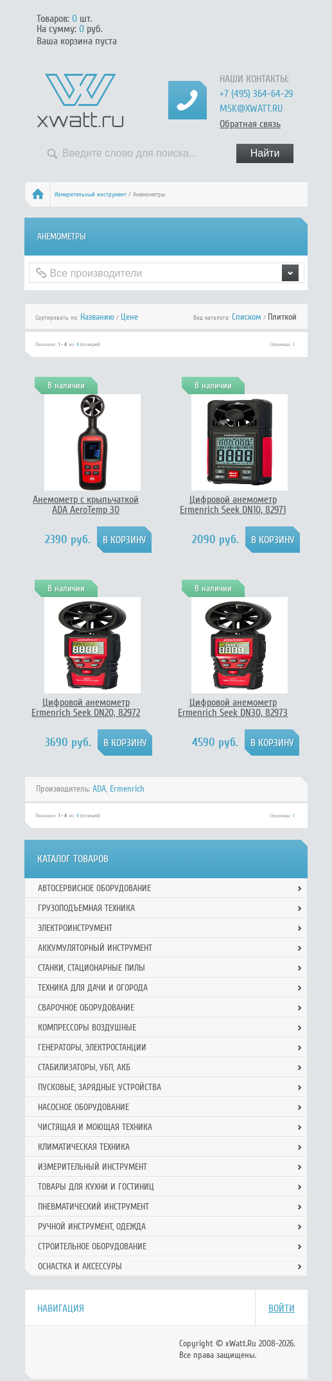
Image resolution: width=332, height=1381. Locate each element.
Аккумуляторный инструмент (95, 947)
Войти (281, 1308)
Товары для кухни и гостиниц (96, 1186)
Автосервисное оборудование (94, 888)
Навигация (60, 1308)
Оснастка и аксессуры (80, 1266)
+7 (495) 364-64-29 (256, 93)
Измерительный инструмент (91, 194)
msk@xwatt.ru (251, 108)
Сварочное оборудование (86, 1007)
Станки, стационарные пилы (91, 967)
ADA (99, 788)
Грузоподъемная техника (86, 908)
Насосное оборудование (83, 1107)
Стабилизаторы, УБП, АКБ (84, 1067)
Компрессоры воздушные (87, 1027)
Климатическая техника (84, 1147)
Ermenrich (127, 788)
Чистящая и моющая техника (95, 1127)
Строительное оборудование (92, 1246)
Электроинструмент (75, 928)
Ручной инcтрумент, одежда (92, 1226)
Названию (97, 316)
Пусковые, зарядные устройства (99, 1087)
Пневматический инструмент (93, 1206)
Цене (129, 316)
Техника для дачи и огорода (93, 987)
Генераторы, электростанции (92, 1047)
